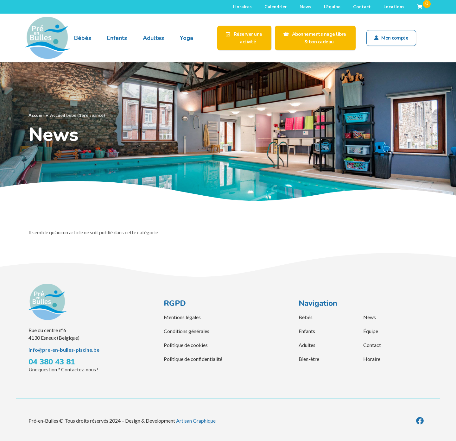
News (305, 6)
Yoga (186, 38)
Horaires (242, 6)
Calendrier (275, 6)
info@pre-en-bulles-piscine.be (63, 350)
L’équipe (332, 6)
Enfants (117, 38)
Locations (393, 6)
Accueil (36, 115)
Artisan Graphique (196, 421)
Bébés (82, 38)
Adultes (153, 38)
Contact (362, 6)
